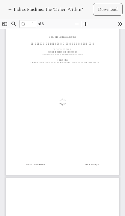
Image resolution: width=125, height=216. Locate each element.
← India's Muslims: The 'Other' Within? (45, 8)
